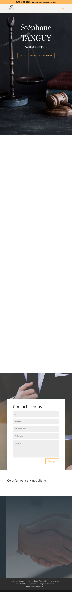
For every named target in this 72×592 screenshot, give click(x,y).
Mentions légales (17, 581)
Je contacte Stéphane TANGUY (36, 55)
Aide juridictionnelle (46, 584)
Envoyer (52, 461)
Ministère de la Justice (34, 586)
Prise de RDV (20, 584)
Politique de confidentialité (37, 581)
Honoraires (54, 581)
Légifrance (32, 584)
